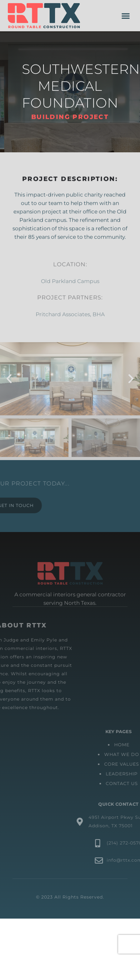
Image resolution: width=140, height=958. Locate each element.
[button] (125, 15)
